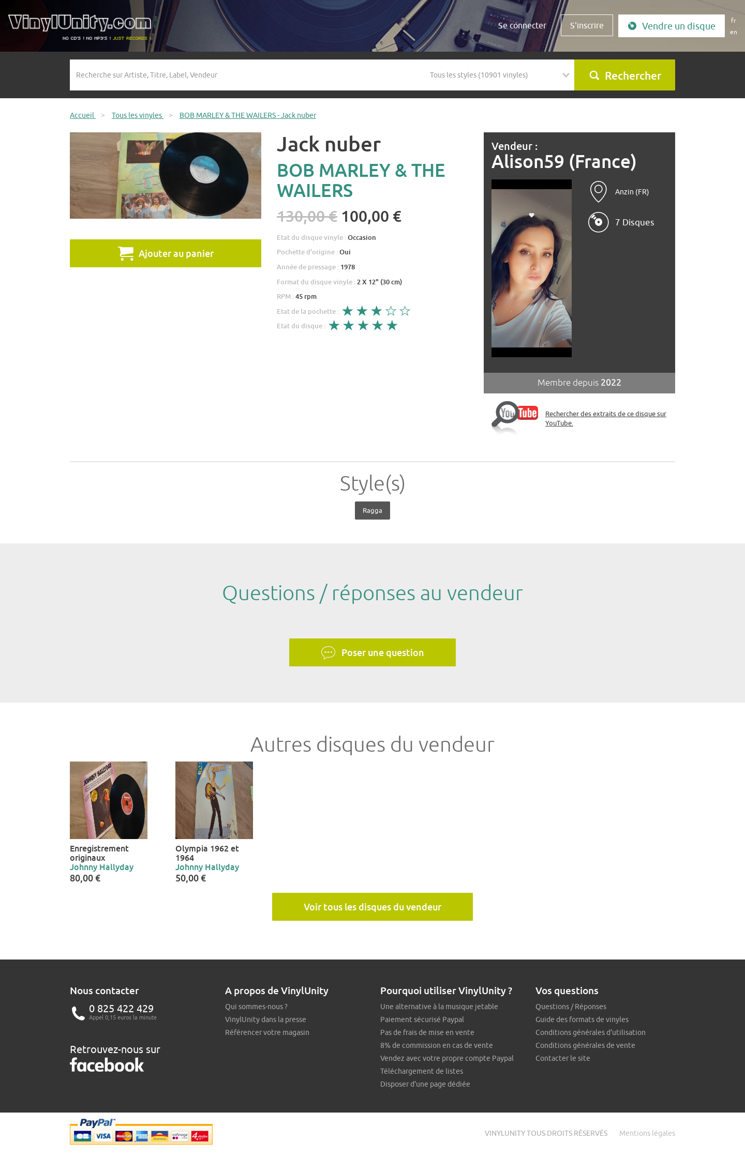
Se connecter (522, 25)
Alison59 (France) (564, 161)
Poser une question (372, 653)
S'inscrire (587, 25)
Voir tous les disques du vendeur (372, 906)
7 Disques (634, 222)
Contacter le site (562, 1058)
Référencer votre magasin (267, 1032)
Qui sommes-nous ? (256, 1006)
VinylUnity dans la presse (265, 1019)
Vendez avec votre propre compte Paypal (447, 1058)
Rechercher (625, 75)
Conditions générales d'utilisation (590, 1032)
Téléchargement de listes (421, 1071)
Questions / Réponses (570, 1006)
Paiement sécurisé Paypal (422, 1019)
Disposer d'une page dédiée (425, 1084)
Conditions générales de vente (585, 1045)
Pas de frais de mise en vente (427, 1032)
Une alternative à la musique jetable (439, 1006)
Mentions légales (647, 1133)
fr (733, 20)
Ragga (372, 510)
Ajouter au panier (166, 253)
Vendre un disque (672, 26)
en (733, 32)
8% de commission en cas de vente (436, 1045)
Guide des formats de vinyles (582, 1019)
